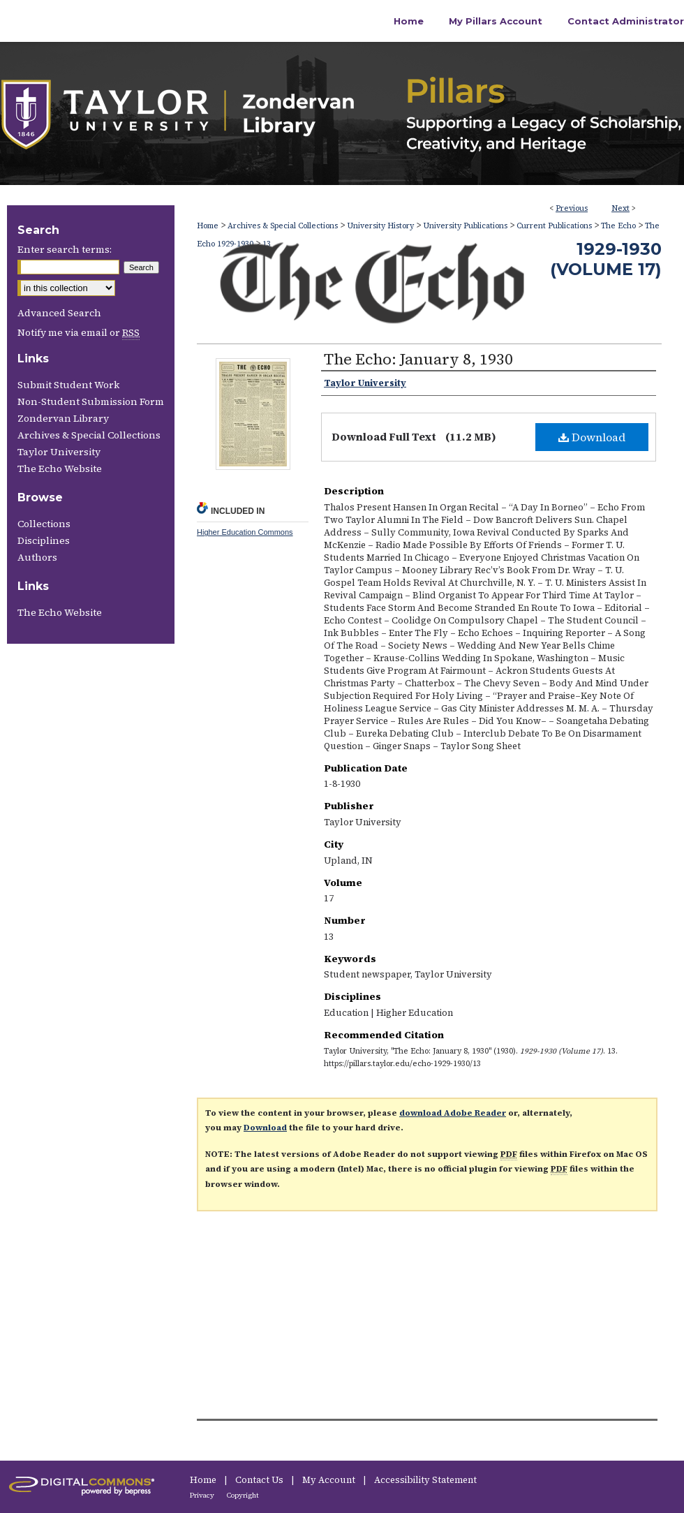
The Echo (618, 226)
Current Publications (554, 226)
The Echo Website (59, 468)
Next (620, 208)
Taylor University (59, 452)
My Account (329, 1480)
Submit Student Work (68, 385)
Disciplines (43, 540)
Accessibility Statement (425, 1480)
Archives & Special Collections (283, 226)
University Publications (465, 226)
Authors (37, 557)
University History (380, 226)
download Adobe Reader (452, 1113)
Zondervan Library (63, 418)
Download (591, 437)
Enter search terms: (64, 249)
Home (207, 226)
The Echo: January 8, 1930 (418, 358)
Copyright (243, 1495)
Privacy (203, 1495)
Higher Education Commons (245, 532)
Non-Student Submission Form (90, 401)
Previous (572, 208)
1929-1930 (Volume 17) (606, 259)
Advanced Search (59, 313)
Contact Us (260, 1480)
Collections (43, 524)
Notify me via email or (78, 332)
